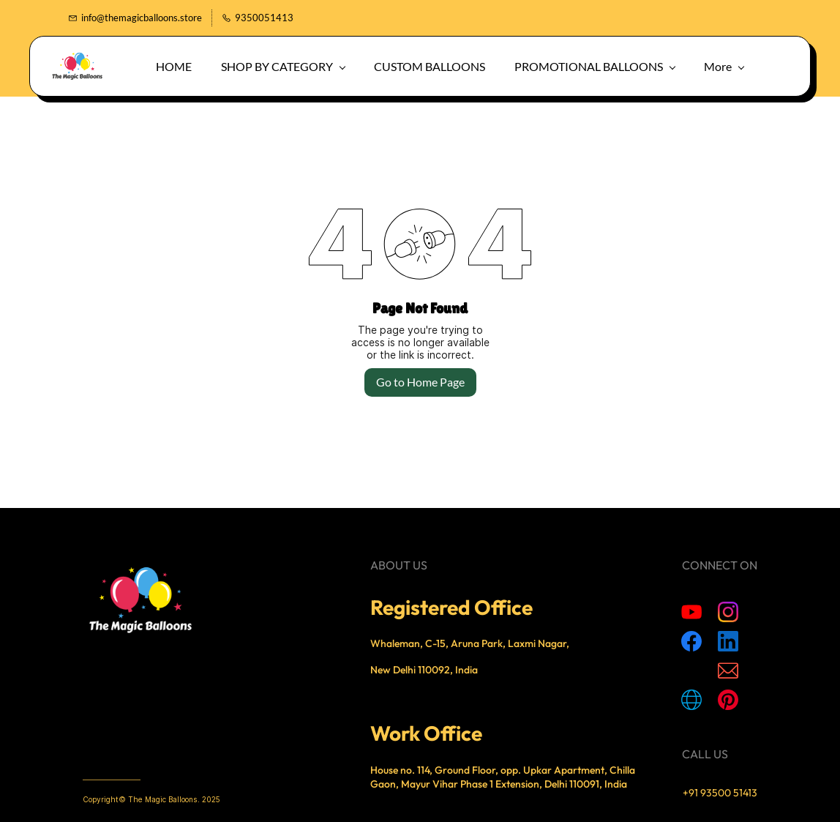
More (692, 66)
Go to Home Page (420, 382)
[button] (747, 66)
